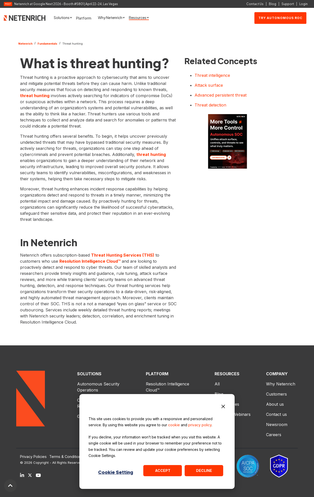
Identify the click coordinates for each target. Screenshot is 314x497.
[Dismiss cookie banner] (223, 407)
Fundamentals (47, 43)
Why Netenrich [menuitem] (280, 383)
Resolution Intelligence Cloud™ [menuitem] (168, 387)
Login (303, 4)
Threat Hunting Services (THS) (122, 255)
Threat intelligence (212, 75)
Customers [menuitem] (276, 394)
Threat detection (210, 105)
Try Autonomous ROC (280, 18)
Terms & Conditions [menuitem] (66, 457)
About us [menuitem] (275, 404)
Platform (83, 18)
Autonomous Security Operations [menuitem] (99, 387)
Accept (162, 470)
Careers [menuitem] (273, 434)
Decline (204, 470)
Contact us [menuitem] (276, 414)
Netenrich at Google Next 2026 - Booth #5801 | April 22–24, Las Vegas (66, 4)
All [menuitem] (217, 383)
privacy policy (200, 425)
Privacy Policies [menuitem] (33, 457)
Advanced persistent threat (221, 95)
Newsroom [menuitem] (276, 424)
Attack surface (209, 85)
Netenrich (25, 43)
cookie (174, 425)
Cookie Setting (115, 472)
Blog (272, 4)
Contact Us (255, 4)
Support (288, 4)
